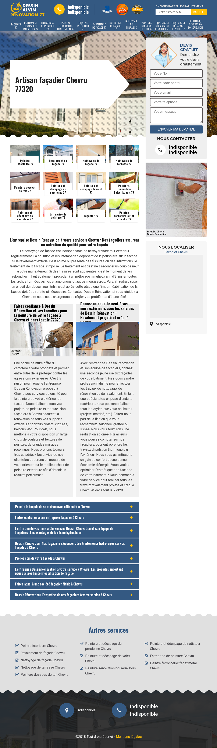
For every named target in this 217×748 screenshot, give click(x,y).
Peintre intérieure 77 (83, 26)
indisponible (78, 6)
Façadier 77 (16, 25)
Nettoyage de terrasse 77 (131, 26)
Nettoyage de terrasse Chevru (43, 667)
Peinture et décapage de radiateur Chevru (175, 646)
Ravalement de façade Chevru (43, 653)
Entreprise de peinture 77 (47, 26)
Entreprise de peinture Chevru (172, 656)
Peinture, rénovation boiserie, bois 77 (195, 26)
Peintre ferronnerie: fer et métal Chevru (173, 665)
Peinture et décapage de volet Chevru (107, 658)
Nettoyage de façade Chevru (42, 660)
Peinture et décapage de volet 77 (178, 26)
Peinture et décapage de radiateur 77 (30, 26)
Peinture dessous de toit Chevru (44, 675)
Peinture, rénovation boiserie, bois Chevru (110, 670)
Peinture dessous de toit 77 (146, 26)
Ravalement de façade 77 (99, 25)
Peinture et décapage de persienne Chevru (103, 646)
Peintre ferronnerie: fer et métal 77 (65, 26)
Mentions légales (129, 737)
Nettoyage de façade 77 (115, 26)
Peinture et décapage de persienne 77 (162, 26)
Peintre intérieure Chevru (39, 646)
